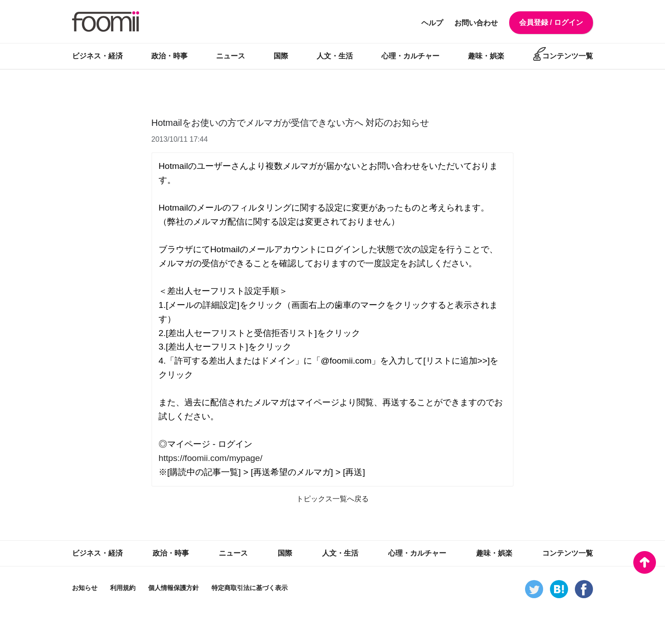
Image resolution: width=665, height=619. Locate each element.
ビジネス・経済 (97, 56)
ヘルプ (432, 23)
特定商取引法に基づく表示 (250, 587)
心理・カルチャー (410, 56)
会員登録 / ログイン (551, 22)
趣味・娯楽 (486, 56)
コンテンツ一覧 (567, 56)
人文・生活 (335, 56)
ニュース (230, 56)
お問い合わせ (476, 23)
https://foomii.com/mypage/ (210, 458)
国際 (281, 56)
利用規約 (122, 587)
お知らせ (84, 587)
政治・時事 (169, 56)
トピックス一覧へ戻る (332, 499)
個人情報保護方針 (173, 587)
